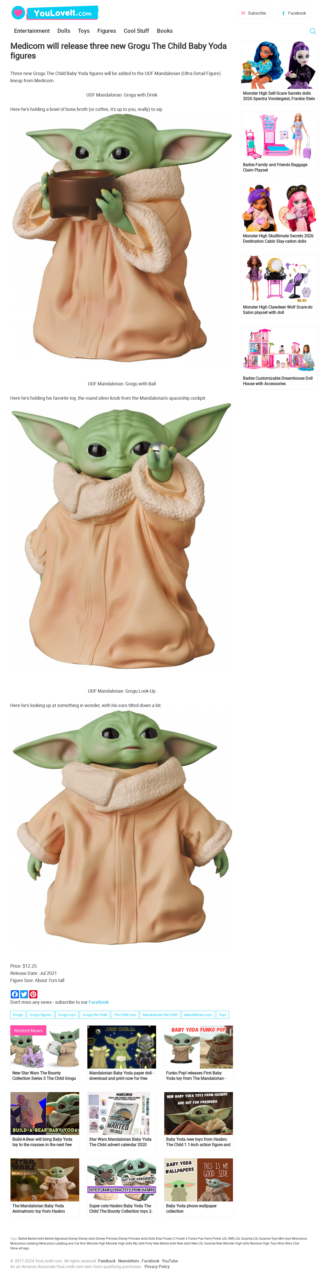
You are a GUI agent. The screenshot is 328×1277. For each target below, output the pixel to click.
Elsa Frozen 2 (165, 1238)
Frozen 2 (182, 1238)
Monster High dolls (119, 1243)
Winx (281, 1243)
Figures (106, 30)
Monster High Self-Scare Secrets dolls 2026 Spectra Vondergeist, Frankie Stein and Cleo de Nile (279, 96)
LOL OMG (228, 1238)
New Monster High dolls (232, 1243)
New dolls (184, 1243)
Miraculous (299, 1238)
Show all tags (19, 1248)
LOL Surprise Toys (265, 1238)
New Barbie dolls (164, 1243)
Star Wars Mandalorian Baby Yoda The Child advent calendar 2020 (120, 1142)
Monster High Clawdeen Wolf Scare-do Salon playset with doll (277, 309)
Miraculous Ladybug (24, 1243)
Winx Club (292, 1243)
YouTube (170, 1261)
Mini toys (284, 1238)
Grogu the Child (95, 1014)
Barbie (22, 1238)
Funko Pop (195, 1238)
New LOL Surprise (203, 1243)
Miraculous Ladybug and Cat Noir (62, 1243)
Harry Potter (212, 1238)
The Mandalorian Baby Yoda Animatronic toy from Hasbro (38, 1208)
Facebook (297, 13)
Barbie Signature (56, 1238)
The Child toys (125, 1014)
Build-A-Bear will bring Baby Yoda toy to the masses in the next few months (42, 1142)
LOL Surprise (243, 1238)
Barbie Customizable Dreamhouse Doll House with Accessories (278, 381)
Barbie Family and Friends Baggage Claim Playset (275, 167)
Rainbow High (260, 1243)
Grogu (18, 1014)
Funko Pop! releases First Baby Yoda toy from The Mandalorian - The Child (196, 1075)
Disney (73, 1238)
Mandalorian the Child (160, 1014)
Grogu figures (41, 1014)
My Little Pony (142, 1243)
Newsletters (128, 1261)
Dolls (63, 30)
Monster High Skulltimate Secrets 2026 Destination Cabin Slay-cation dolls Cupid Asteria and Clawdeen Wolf (278, 238)
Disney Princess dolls (133, 1238)
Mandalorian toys (198, 1014)
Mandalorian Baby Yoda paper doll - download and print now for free (121, 1075)
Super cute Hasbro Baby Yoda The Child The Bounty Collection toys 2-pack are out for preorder (120, 1208)
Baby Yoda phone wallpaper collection (191, 1208)
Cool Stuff (136, 30)
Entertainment (32, 30)
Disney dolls (86, 1238)
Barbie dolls (36, 1238)
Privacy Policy (157, 1266)
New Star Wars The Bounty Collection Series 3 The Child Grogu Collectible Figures (44, 1075)
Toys (84, 30)
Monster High (96, 1243)
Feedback (107, 1261)
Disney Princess (107, 1238)
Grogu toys (67, 1014)
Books (165, 30)
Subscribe (257, 13)
